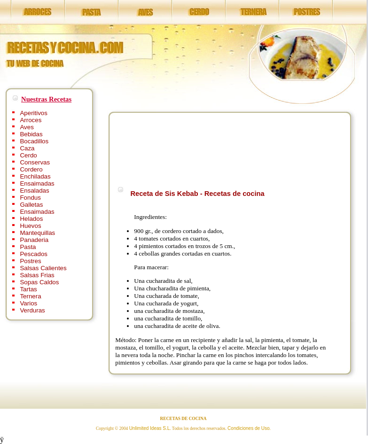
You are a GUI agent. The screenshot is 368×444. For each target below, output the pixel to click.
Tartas (28, 289)
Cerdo (28, 155)
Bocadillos (34, 141)
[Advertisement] (145, 147)
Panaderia (34, 239)
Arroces (30, 120)
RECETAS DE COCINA (183, 418)
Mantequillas (37, 232)
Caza (27, 148)
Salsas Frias (37, 275)
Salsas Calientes (43, 268)
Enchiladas (35, 176)
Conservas (35, 162)
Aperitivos (33, 113)
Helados (31, 218)
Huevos (30, 225)
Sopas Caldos (39, 282)
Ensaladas (34, 190)
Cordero (31, 169)
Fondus (30, 197)
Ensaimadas (37, 183)
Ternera (30, 296)
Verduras (32, 310)
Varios (28, 303)
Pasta (28, 246)
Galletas (31, 204)
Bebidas (31, 134)
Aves (26, 127)
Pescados (33, 253)
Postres (30, 261)
